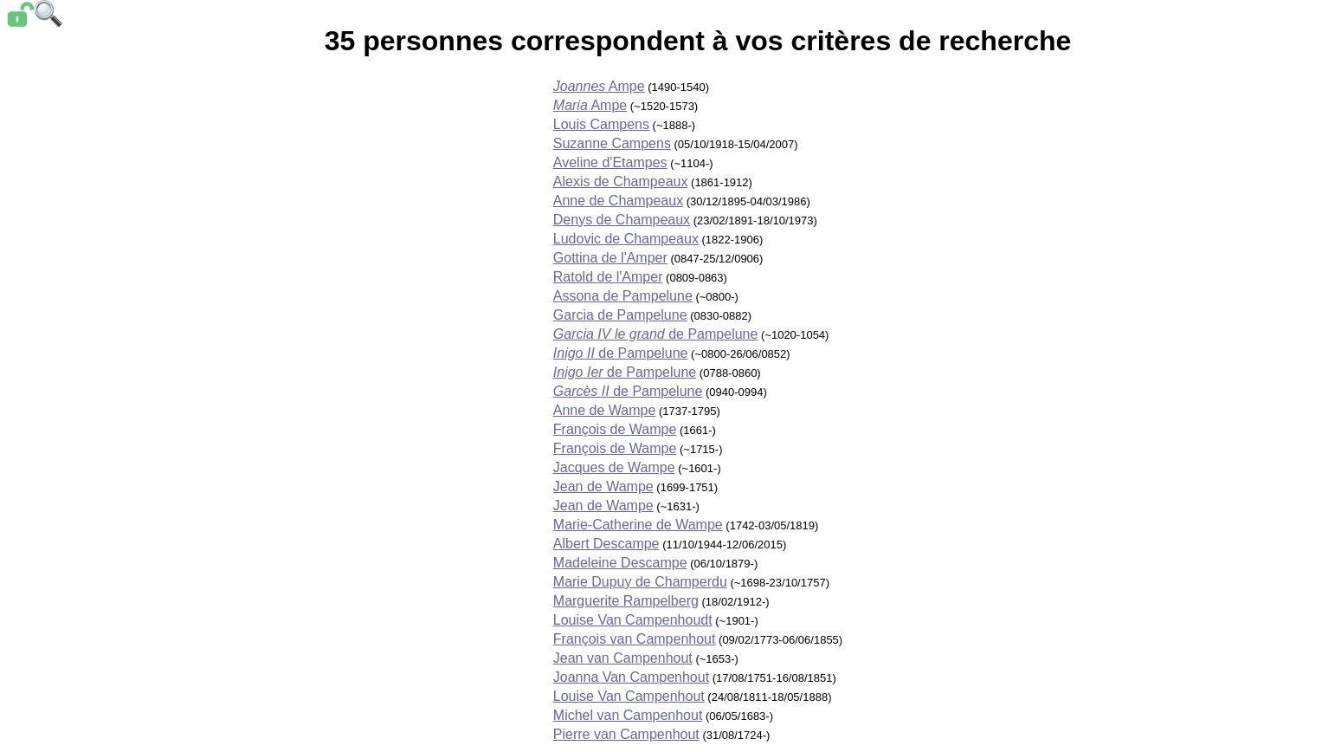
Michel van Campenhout (628, 715)
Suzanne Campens (612, 143)
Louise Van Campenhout (629, 696)
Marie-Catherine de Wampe (638, 524)
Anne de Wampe (604, 410)
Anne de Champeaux (618, 200)
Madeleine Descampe (620, 562)
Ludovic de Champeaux (626, 238)
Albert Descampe (606, 543)
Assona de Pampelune (623, 295)
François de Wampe (615, 429)
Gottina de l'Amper (610, 257)
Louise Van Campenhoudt (633, 620)
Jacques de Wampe (614, 467)
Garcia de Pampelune (620, 315)
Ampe (599, 86)
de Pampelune (655, 334)
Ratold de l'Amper (608, 276)
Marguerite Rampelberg (626, 600)
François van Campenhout (634, 639)
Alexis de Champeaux (620, 181)
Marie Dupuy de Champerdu (640, 581)
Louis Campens (601, 124)
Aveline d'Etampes (610, 162)
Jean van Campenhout (623, 658)
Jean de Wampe (603, 486)
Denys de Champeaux (621, 219)
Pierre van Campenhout (626, 734)
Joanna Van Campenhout (631, 677)
